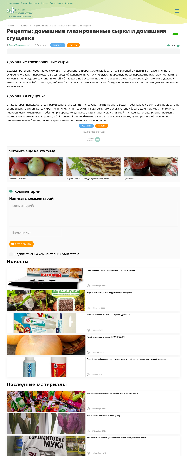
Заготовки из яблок (17, 179)
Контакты (69, 3)
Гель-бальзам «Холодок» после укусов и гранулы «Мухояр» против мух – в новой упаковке (126, 359)
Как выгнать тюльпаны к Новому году (103, 416)
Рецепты (58, 45)
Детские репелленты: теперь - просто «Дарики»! (108, 315)
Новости (44, 3)
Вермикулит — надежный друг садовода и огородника (111, 293)
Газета (53, 3)
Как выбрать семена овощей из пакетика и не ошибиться (112, 393)
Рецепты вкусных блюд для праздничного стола (87, 179)
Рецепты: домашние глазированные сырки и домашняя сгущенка (62, 26)
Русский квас (129, 179)
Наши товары (13, 3)
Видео (60, 3)
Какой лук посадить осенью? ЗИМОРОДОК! (105, 337)
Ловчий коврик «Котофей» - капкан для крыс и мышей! (111, 270)
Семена (24, 3)
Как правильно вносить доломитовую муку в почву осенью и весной (117, 438)
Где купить (34, 3)
